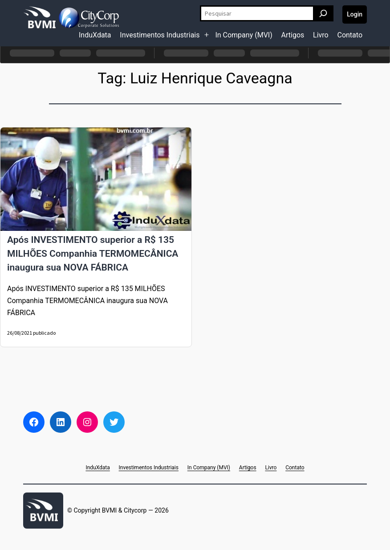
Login (354, 14)
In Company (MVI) (243, 35)
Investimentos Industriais (159, 35)
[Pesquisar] (323, 13)
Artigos (293, 35)
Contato (349, 35)
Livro (321, 35)
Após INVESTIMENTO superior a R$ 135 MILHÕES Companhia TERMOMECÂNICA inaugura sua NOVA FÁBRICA (92, 253)
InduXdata (95, 35)
